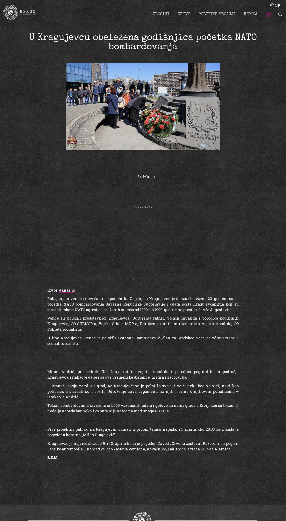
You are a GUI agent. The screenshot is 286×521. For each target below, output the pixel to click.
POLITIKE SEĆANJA (217, 14)
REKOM (250, 14)
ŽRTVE (184, 14)
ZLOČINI (161, 14)
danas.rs (67, 290)
